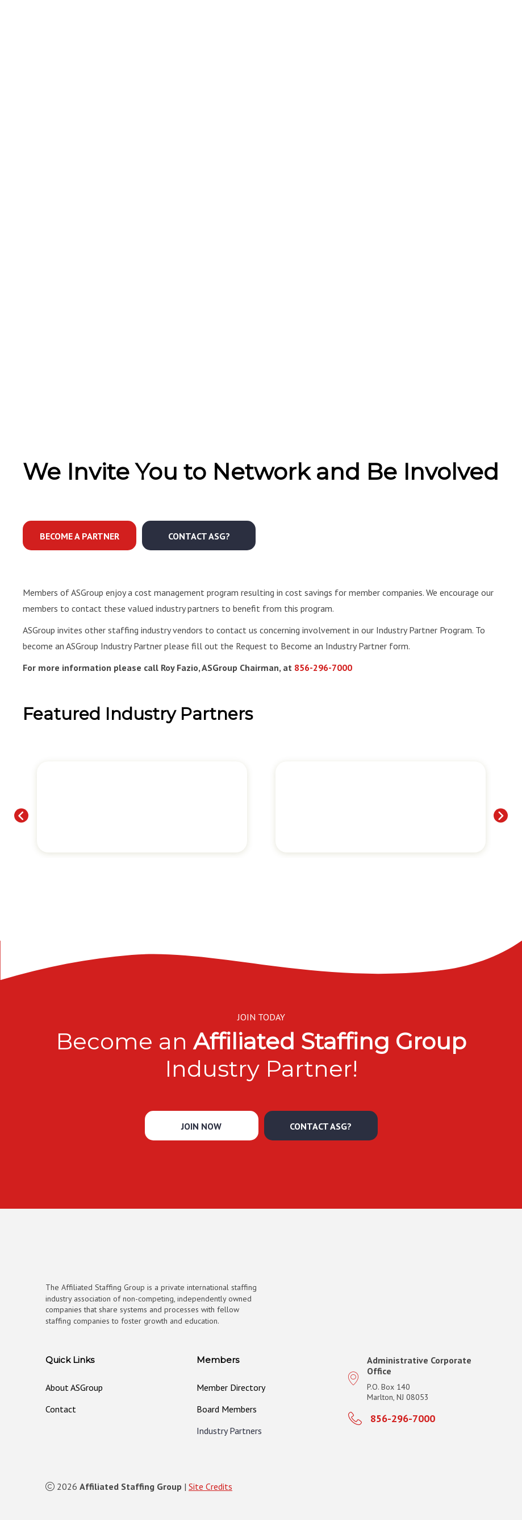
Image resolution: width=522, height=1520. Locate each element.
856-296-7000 (323, 667)
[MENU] (500, 31)
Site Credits (210, 1486)
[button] (79, 535)
